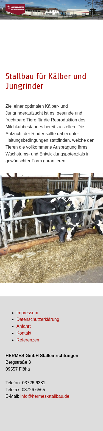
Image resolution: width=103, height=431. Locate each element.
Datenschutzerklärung (37, 319)
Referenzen (27, 340)
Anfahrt (23, 326)
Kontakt (23, 333)
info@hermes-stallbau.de (44, 396)
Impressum (27, 312)
